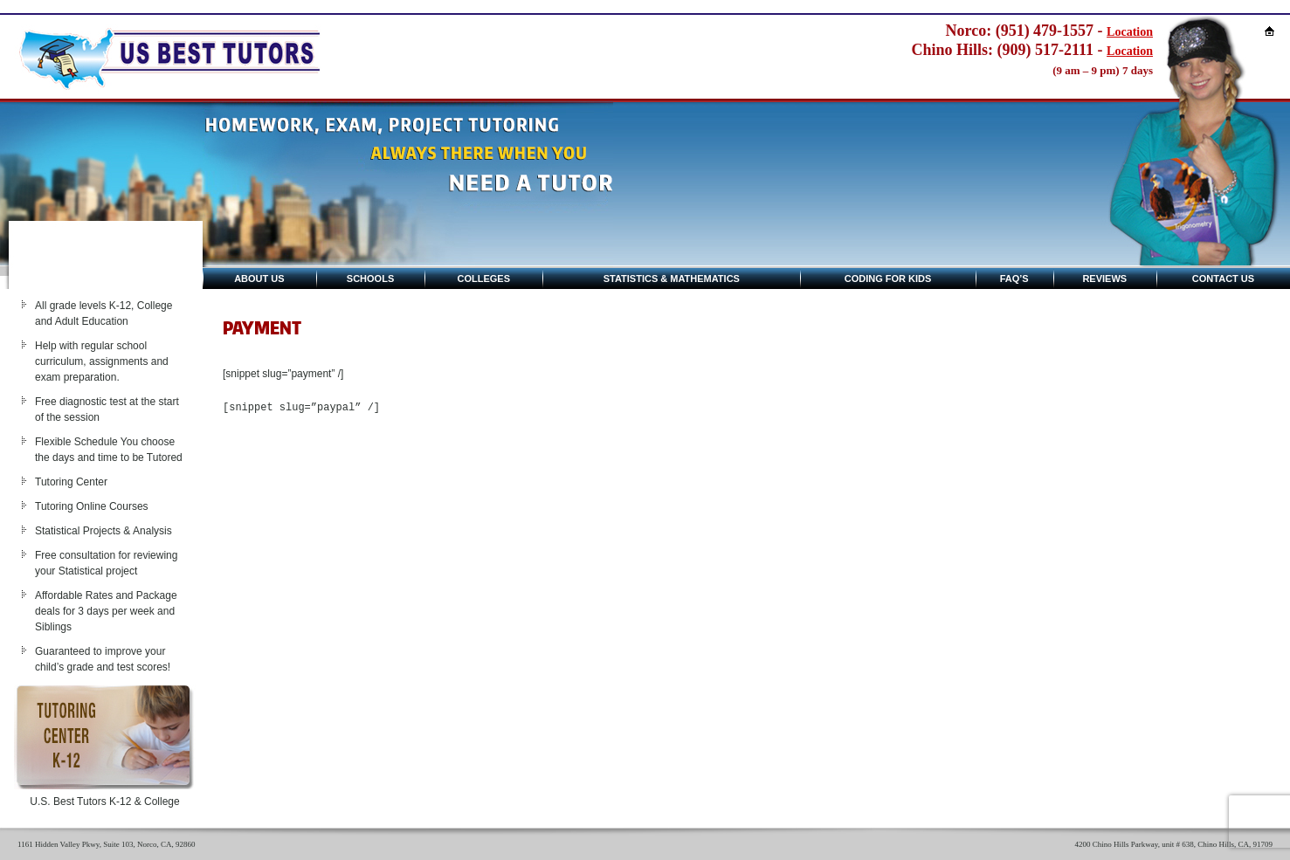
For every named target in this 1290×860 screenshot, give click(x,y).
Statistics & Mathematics (672, 278)
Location (1130, 31)
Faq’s (1014, 278)
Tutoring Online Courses (91, 506)
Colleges (484, 278)
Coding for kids (888, 278)
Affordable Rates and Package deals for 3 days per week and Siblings (106, 611)
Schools (370, 278)
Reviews (1104, 278)
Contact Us (1223, 278)
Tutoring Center (71, 482)
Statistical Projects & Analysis (103, 531)
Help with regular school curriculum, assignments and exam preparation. (102, 361)
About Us (259, 278)
